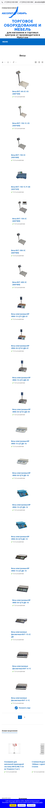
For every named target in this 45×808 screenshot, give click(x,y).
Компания (23, 798)
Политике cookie (37, 802)
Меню (5, 42)
